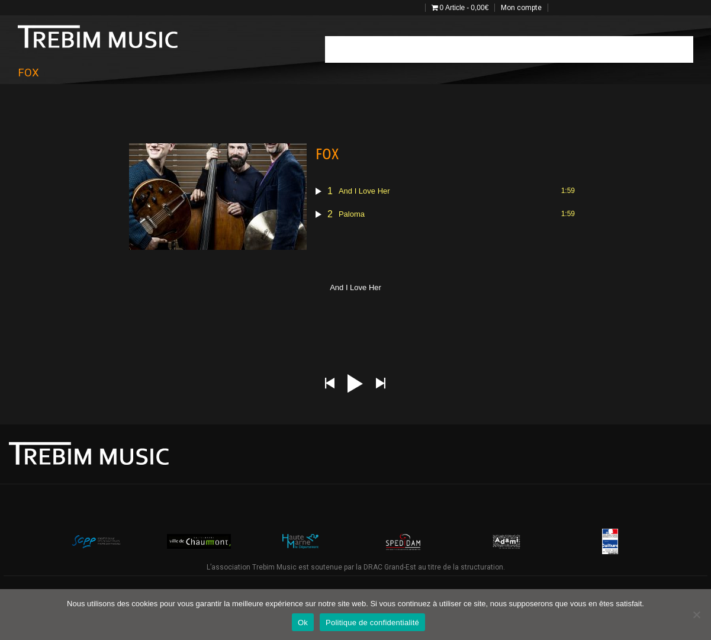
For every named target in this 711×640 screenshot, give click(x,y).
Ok (303, 622)
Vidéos (554, 49)
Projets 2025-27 (659, 49)
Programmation (401, 49)
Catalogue (600, 49)
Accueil (346, 49)
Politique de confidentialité (372, 622)
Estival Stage (466, 49)
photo (516, 49)
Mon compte (521, 8)
